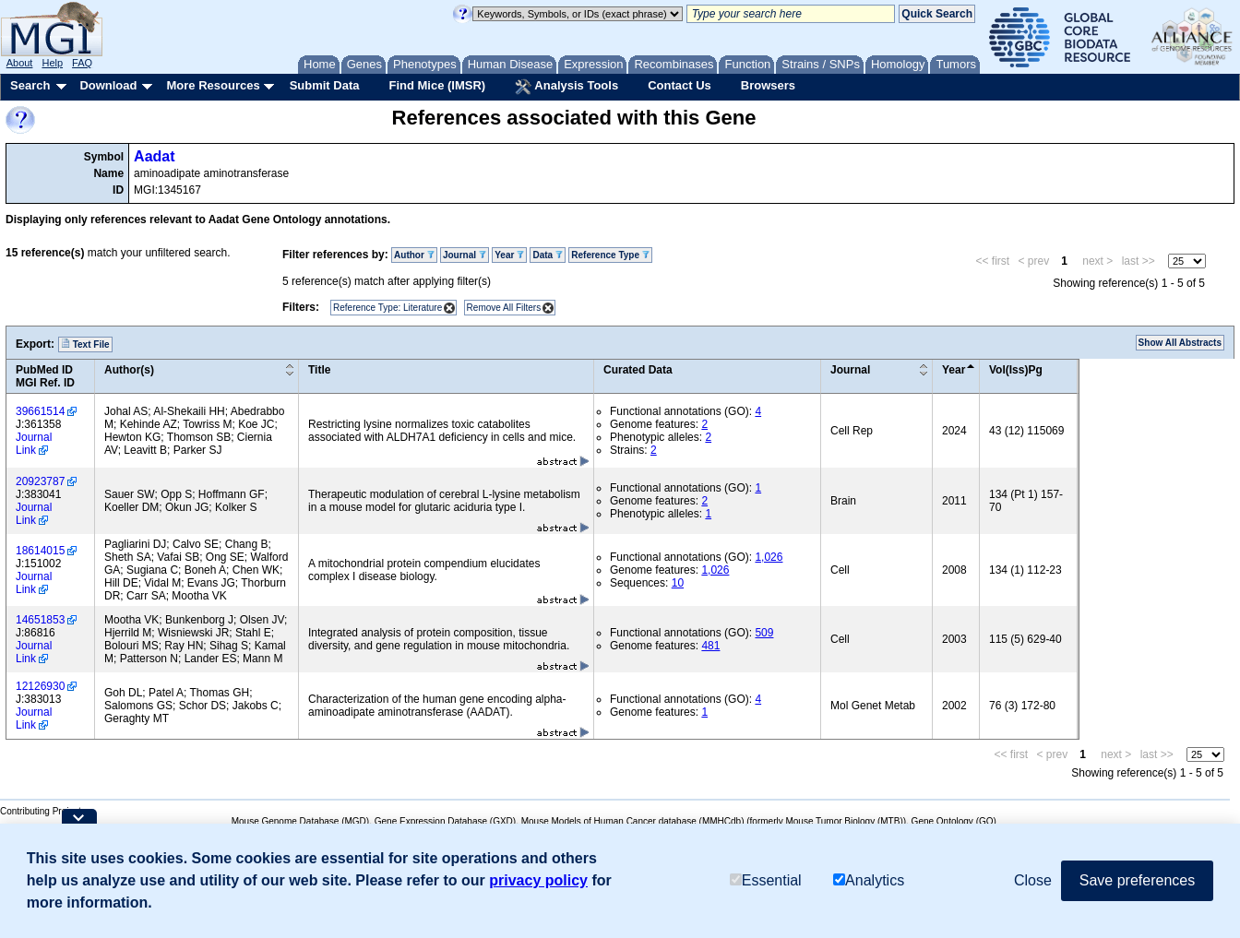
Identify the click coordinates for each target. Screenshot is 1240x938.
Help (52, 62)
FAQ (82, 62)
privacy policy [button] (538, 880)
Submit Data (325, 85)
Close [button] (1033, 880)
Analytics (868, 880)
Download (108, 85)
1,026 (768, 557)
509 (764, 632)
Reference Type (610, 255)
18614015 (40, 550)
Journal (464, 255)
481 (710, 645)
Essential (766, 880)
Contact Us (679, 85)
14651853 (40, 619)
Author (414, 255)
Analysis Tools (566, 86)
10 (678, 582)
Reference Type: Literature (387, 308)
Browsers (768, 85)
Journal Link (34, 444)
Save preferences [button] (1137, 880)
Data (547, 255)
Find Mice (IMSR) (436, 85)
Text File (85, 344)
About (19, 62)
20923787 (40, 481)
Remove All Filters (504, 308)
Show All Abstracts (1180, 343)
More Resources (212, 85)
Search (30, 85)
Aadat (154, 156)
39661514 (40, 411)
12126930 (40, 686)
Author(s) (129, 369)
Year (509, 255)
